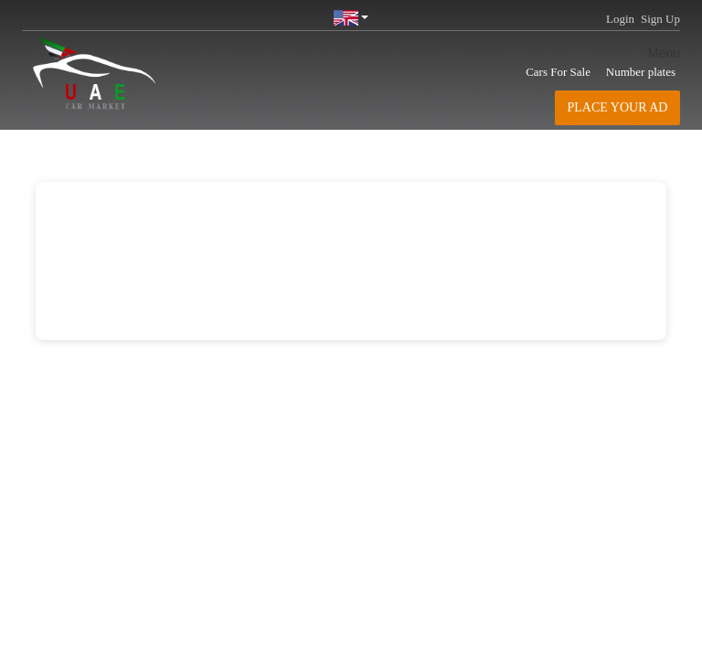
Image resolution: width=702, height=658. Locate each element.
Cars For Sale (558, 72)
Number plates (640, 72)
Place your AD (618, 107)
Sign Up (660, 19)
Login (620, 19)
